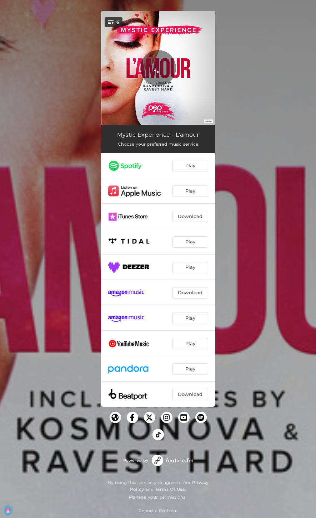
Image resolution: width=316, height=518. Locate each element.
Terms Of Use (170, 489)
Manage (137, 497)
